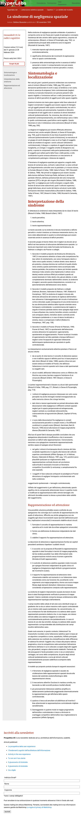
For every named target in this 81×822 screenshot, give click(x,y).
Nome (6, 784)
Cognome (8, 790)
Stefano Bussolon (20, 22)
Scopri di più (14, 64)
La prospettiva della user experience (21, 746)
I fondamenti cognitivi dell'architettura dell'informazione (29, 750)
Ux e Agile (12, 770)
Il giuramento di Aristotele (18, 762)
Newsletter (76, 3)
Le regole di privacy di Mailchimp (39, 807)
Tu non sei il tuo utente (16, 758)
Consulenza (41, 3)
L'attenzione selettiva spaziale (32, 10)
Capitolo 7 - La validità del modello (60, 10)
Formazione (51, 3)
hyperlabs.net (12, 10)
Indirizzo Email (10, 778)
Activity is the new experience (19, 754)
